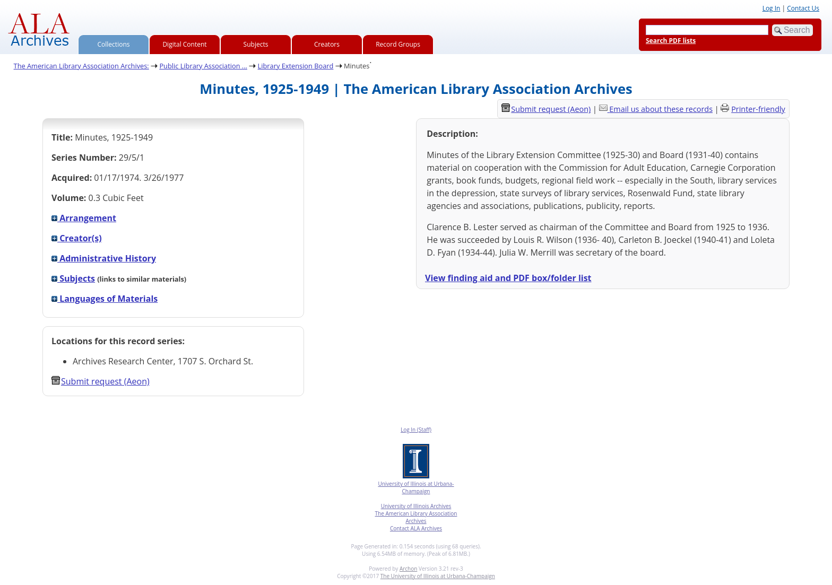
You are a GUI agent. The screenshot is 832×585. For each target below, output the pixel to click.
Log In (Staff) (416, 429)
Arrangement (83, 218)
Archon (408, 568)
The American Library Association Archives (416, 517)
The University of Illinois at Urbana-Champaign (437, 576)
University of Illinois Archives (416, 506)
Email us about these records (661, 109)
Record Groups (398, 44)
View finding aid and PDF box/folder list (508, 278)
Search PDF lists (671, 40)
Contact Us (803, 8)
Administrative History (103, 258)
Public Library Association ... (203, 66)
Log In (771, 8)
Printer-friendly (758, 109)
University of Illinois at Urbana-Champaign (416, 487)
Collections (114, 44)
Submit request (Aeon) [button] (100, 381)
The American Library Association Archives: (81, 66)
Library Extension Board (296, 66)
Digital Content (184, 44)
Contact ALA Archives (416, 528)
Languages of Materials (104, 298)
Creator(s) (76, 238)
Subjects (256, 44)
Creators (327, 44)
